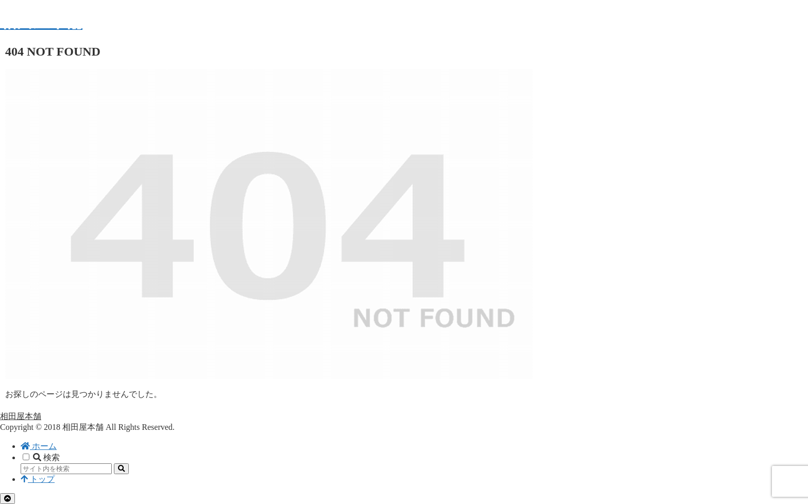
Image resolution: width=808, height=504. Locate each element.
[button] (121, 468)
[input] (66, 468)
